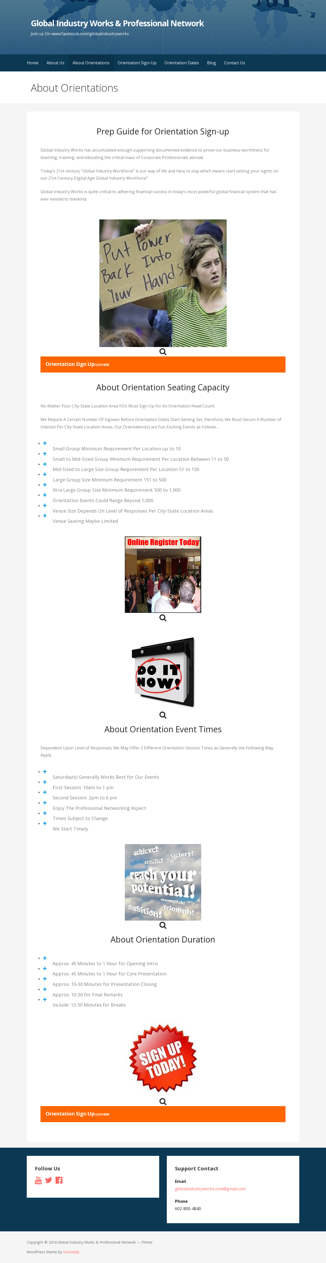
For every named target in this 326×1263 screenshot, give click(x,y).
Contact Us (234, 63)
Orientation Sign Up (77, 364)
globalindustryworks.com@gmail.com (210, 1189)
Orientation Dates (182, 63)
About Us (55, 63)
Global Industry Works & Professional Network (117, 23)
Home (32, 63)
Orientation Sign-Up (137, 63)
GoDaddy (71, 1251)
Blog (211, 63)
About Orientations (91, 63)
